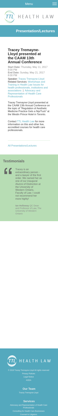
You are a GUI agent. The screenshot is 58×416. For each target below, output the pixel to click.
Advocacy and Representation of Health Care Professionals (24, 93)
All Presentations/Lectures (22, 145)
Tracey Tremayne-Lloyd (31, 79)
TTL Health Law (26, 121)
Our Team (29, 388)
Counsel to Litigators (28, 414)
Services (29, 401)
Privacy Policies (28, 374)
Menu (29, 4)
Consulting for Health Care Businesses (29, 411)
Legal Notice (29, 377)
